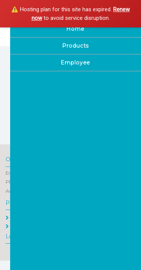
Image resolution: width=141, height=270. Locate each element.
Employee (21, 226)
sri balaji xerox (53, 33)
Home (16, 217)
